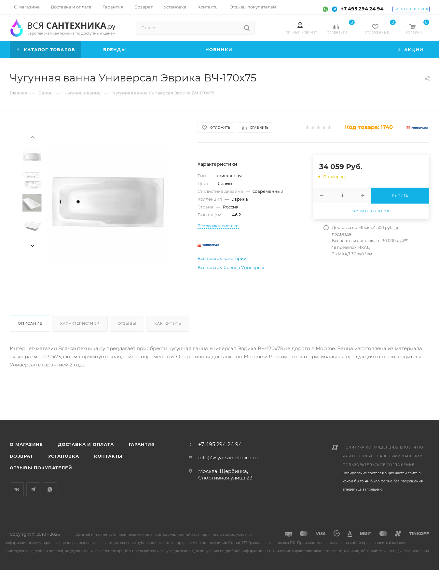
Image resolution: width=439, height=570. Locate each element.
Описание (30, 323)
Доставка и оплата (86, 444)
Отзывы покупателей (41, 467)
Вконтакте (17, 489)
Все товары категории (222, 258)
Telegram (33, 489)
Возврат (21, 456)
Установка (63, 456)
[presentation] (32, 136)
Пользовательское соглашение (379, 465)
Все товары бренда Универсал (232, 267)
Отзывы (127, 323)
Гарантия (142, 444)
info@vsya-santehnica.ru (228, 457)
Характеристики (79, 323)
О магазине (26, 444)
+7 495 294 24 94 (362, 9)
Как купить (167, 323)
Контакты (108, 456)
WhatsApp (50, 489)
